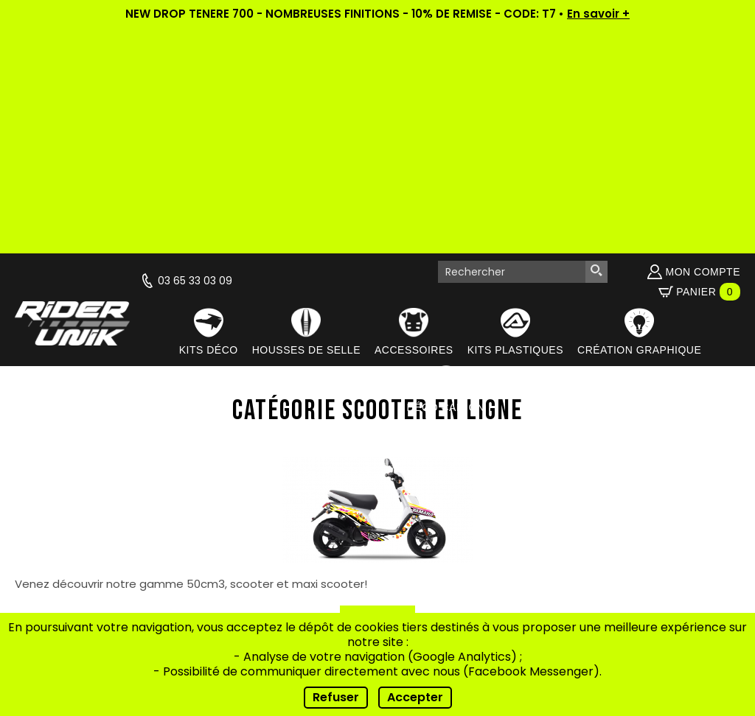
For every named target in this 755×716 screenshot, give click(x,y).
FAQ (271, 563)
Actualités (272, 489)
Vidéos (271, 508)
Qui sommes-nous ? (272, 471)
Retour (377, 393)
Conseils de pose (271, 544)
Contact (272, 581)
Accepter (415, 697)
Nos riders (272, 526)
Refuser (336, 697)
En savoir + (598, 13)
